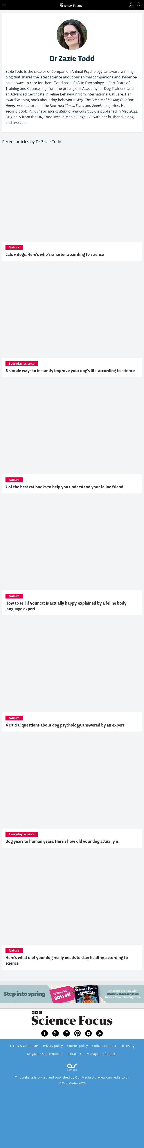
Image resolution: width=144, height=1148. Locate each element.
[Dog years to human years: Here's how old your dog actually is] (72, 782)
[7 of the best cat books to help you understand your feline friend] (72, 428)
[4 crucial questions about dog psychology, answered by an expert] (72, 666)
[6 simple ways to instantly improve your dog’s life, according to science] (72, 311)
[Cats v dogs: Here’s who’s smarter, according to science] (72, 195)
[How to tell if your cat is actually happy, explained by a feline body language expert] (72, 544)
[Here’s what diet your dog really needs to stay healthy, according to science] (72, 898)
